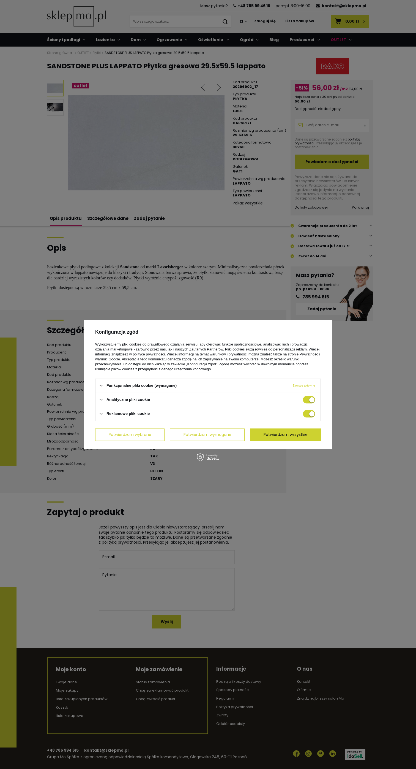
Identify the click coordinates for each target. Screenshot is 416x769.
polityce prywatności (149, 354)
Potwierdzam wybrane (130, 434)
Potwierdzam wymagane (207, 434)
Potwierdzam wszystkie (286, 434)
